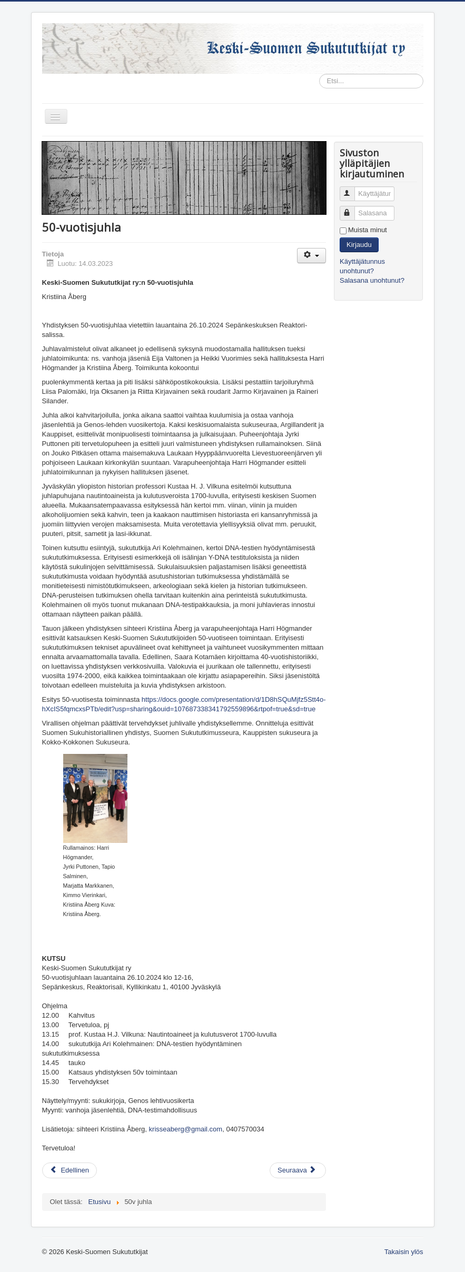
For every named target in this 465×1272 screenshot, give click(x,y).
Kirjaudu (359, 245)
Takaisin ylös (403, 1252)
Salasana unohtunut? (372, 280)
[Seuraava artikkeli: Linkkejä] (298, 1170)
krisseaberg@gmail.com (186, 1129)
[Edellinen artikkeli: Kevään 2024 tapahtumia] (69, 1170)
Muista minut (367, 230)
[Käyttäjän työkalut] (311, 255)
